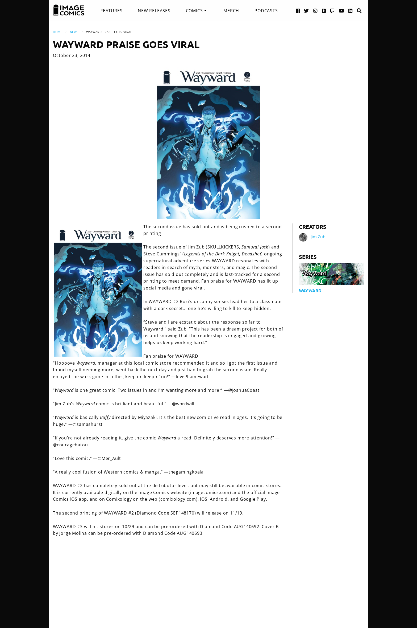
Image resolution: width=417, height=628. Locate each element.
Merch (231, 11)
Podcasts (266, 11)
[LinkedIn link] (350, 10)
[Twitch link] (332, 10)
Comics (194, 11)
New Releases (154, 11)
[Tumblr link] (324, 10)
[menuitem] (111, 10)
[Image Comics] (69, 10)
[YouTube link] (341, 10)
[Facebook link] (298, 10)
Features (111, 11)
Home (57, 32)
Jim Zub (318, 237)
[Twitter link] (306, 10)
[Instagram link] (315, 10)
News (74, 32)
